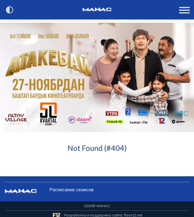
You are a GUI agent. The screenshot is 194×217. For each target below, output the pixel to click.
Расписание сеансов (71, 189)
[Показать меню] (185, 10)
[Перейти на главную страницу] (97, 9)
